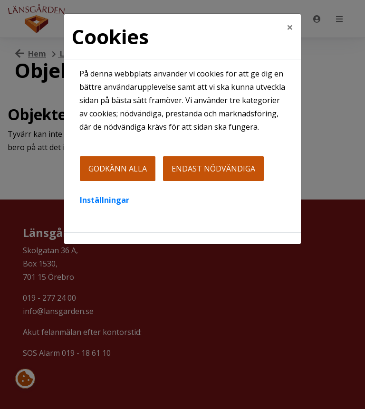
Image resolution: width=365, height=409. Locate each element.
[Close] (290, 27)
